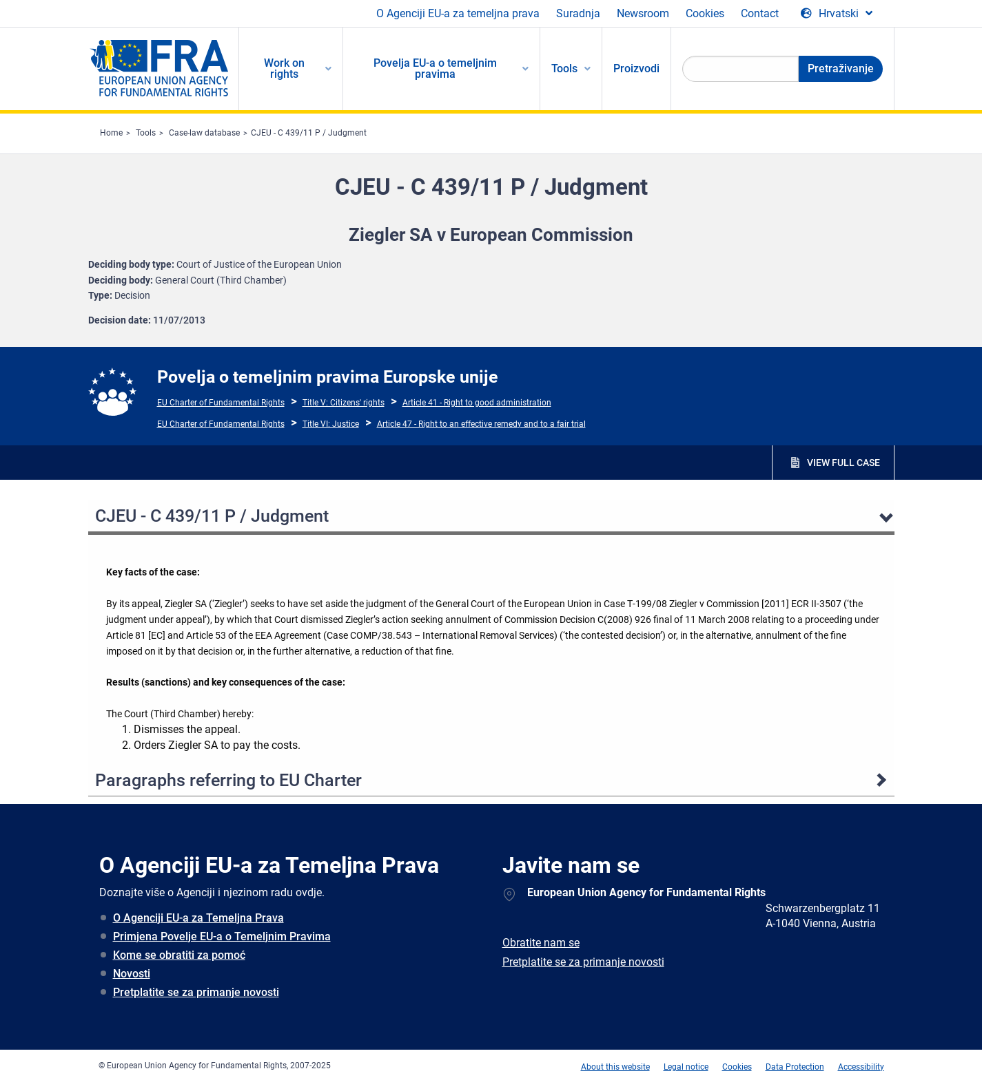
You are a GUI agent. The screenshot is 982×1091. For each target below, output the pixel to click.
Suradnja (578, 13)
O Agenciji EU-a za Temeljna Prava (198, 917)
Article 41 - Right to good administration (476, 402)
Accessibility (861, 1067)
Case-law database (204, 133)
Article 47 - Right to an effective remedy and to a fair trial (481, 424)
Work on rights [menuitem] (284, 68)
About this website (615, 1067)
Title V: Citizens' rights (344, 402)
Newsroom (643, 13)
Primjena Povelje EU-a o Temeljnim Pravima (222, 936)
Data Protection (795, 1067)
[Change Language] (836, 13)
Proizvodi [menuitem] (636, 68)
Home (111, 133)
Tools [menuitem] (564, 68)
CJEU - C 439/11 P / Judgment (309, 133)
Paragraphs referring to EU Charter (228, 780)
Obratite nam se (541, 942)
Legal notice (686, 1067)
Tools (146, 133)
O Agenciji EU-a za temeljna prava (458, 13)
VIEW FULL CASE (843, 462)
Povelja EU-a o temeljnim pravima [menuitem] (435, 68)
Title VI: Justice (331, 424)
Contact (760, 13)
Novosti (131, 973)
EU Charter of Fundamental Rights (221, 402)
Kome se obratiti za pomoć (179, 955)
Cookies (705, 13)
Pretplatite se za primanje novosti (196, 992)
